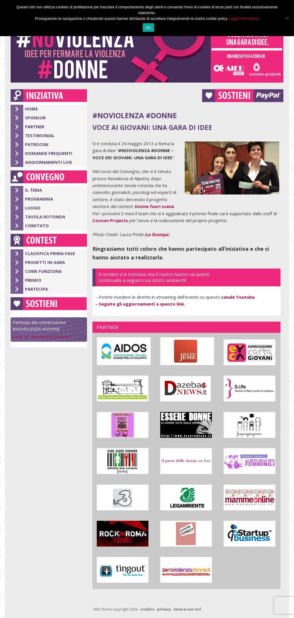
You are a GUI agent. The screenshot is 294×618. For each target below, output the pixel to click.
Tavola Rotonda (45, 216)
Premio (33, 280)
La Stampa (157, 234)
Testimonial (40, 135)
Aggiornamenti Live (48, 162)
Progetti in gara (45, 262)
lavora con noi (187, 609)
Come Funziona (43, 271)
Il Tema (33, 190)
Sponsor (35, 118)
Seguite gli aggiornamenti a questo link (141, 304)
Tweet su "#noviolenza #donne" (41, 336)
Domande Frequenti (48, 153)
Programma (39, 199)
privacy (164, 609)
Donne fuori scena (154, 206)
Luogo (32, 208)
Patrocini (37, 144)
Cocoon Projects (110, 220)
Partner (34, 126)
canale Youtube (238, 297)
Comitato (37, 225)
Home (31, 109)
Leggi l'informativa (244, 18)
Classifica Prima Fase (50, 253)
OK (148, 28)
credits (147, 609)
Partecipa (36, 289)
